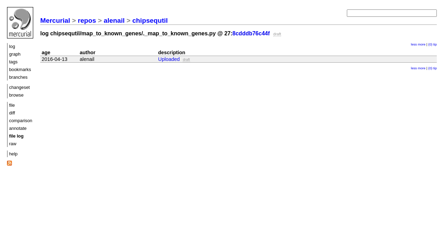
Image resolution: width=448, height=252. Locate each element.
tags (13, 61)
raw (12, 143)
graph (15, 54)
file (12, 105)
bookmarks (20, 69)
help (13, 153)
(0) (430, 44)
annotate (18, 128)
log (12, 46)
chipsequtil (150, 20)
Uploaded (169, 59)
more (422, 44)
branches (18, 77)
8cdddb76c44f (251, 33)
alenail (114, 20)
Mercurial (55, 20)
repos (87, 20)
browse (16, 95)
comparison (20, 120)
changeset (19, 87)
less (414, 44)
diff (12, 112)
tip (435, 44)
